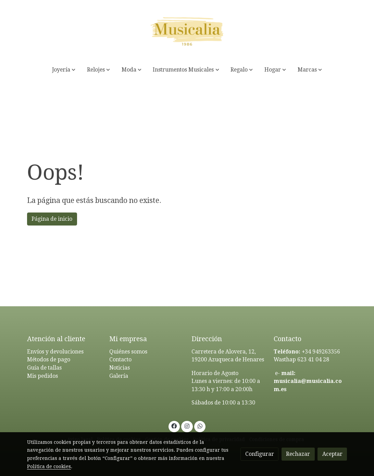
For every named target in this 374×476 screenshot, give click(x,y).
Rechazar (298, 454)
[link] (187, 30)
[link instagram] (187, 425)
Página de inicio (52, 219)
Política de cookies (49, 466)
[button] (63, 69)
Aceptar (332, 454)
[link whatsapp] (200, 425)
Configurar (259, 454)
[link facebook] (174, 425)
